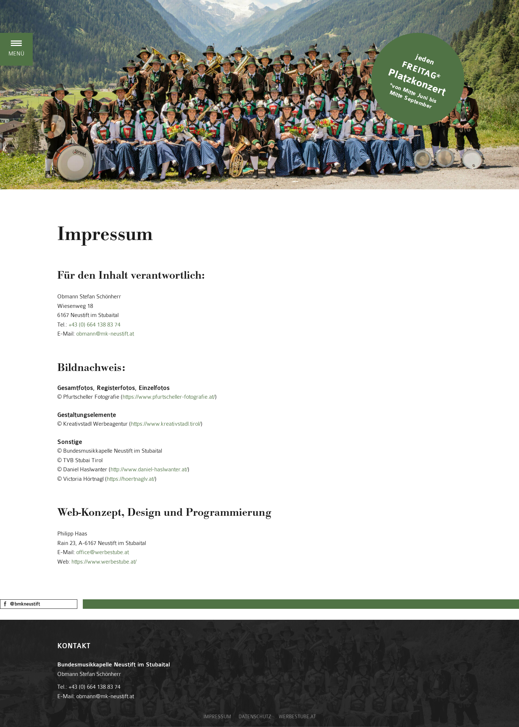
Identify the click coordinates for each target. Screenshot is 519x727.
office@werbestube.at (102, 552)
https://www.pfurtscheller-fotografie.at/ (169, 397)
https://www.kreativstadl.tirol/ (166, 424)
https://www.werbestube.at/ (103, 561)
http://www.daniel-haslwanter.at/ (149, 469)
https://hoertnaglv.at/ (131, 479)
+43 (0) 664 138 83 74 (94, 324)
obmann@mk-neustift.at (105, 333)
